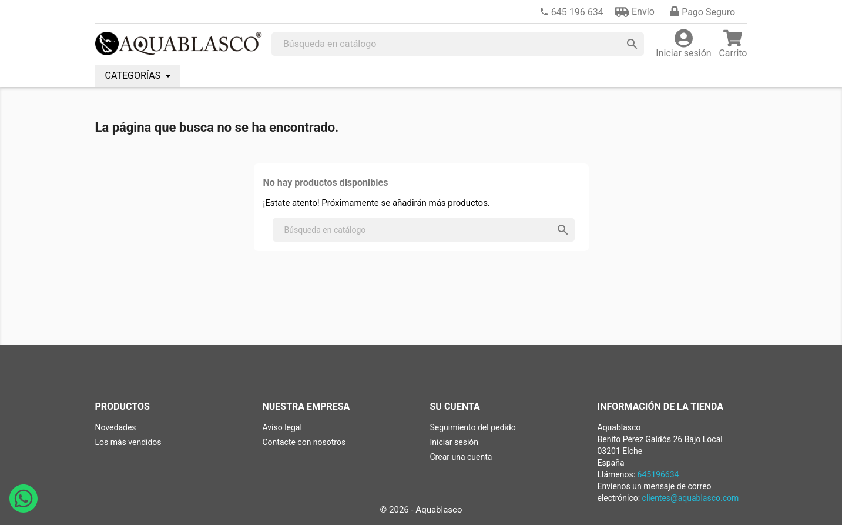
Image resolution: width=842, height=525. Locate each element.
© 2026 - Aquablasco (421, 509)
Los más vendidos (128, 442)
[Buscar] (457, 44)
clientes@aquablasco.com (690, 498)
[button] (635, 12)
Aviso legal (282, 427)
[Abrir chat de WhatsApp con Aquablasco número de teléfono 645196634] (23, 509)
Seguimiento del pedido (473, 427)
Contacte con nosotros (304, 442)
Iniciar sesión (454, 442)
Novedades (115, 427)
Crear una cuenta (461, 457)
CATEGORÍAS (134, 75)
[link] (571, 12)
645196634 (658, 474)
